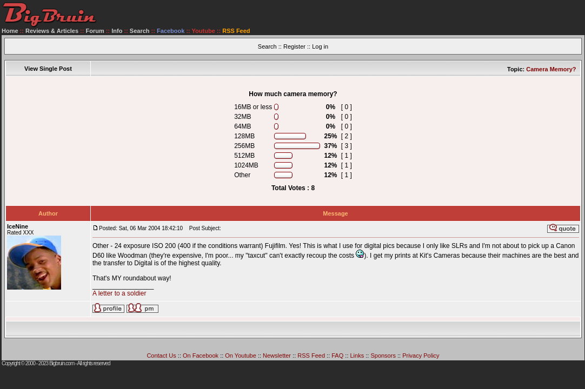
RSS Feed (311, 355)
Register (294, 46)
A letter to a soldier (119, 293)
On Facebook (200, 355)
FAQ (337, 355)
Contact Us (161, 355)
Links (357, 355)
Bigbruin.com (61, 363)
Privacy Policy (420, 355)
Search (140, 31)
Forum (95, 31)
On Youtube (240, 355)
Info (116, 31)
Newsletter (277, 355)
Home (10, 31)
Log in (320, 46)
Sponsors (382, 355)
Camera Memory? (551, 69)
